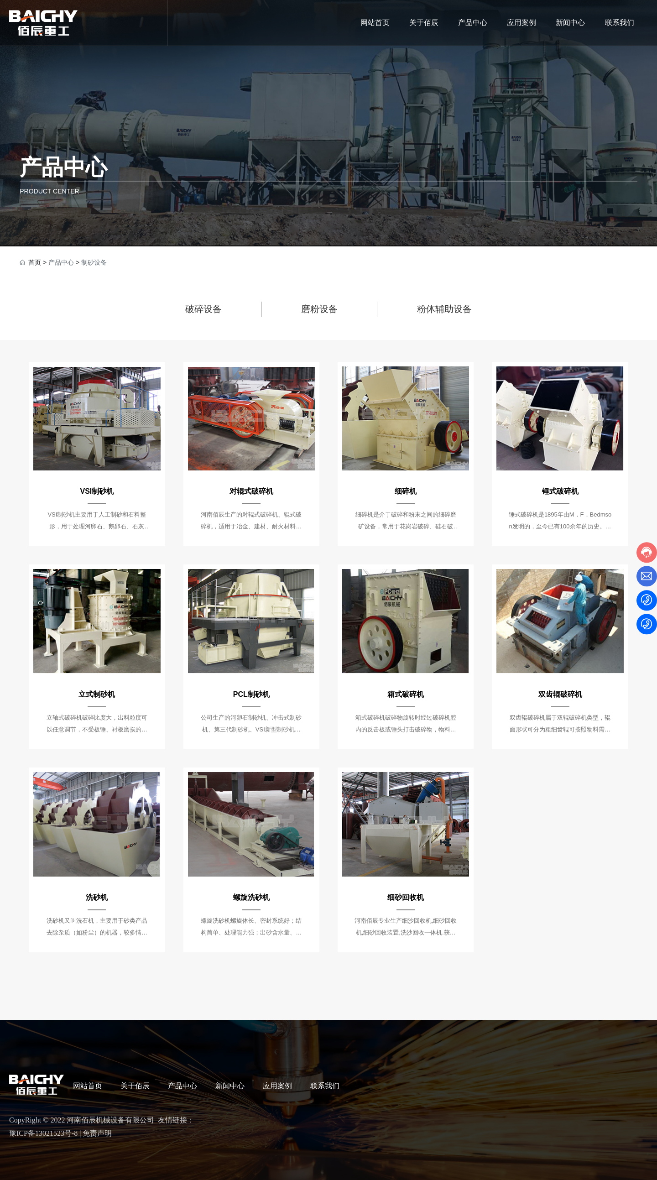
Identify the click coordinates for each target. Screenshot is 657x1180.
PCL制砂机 (251, 694)
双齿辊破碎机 (560, 694)
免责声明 (97, 1133)
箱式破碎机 (405, 694)
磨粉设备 (319, 309)
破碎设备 (203, 309)
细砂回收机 (405, 897)
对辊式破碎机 (251, 491)
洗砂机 (97, 897)
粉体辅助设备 (444, 309)
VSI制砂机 (97, 491)
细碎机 (406, 491)
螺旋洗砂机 (251, 897)
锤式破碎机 (560, 491)
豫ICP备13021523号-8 (43, 1133)
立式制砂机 (96, 694)
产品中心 (63, 167)
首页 (34, 262)
